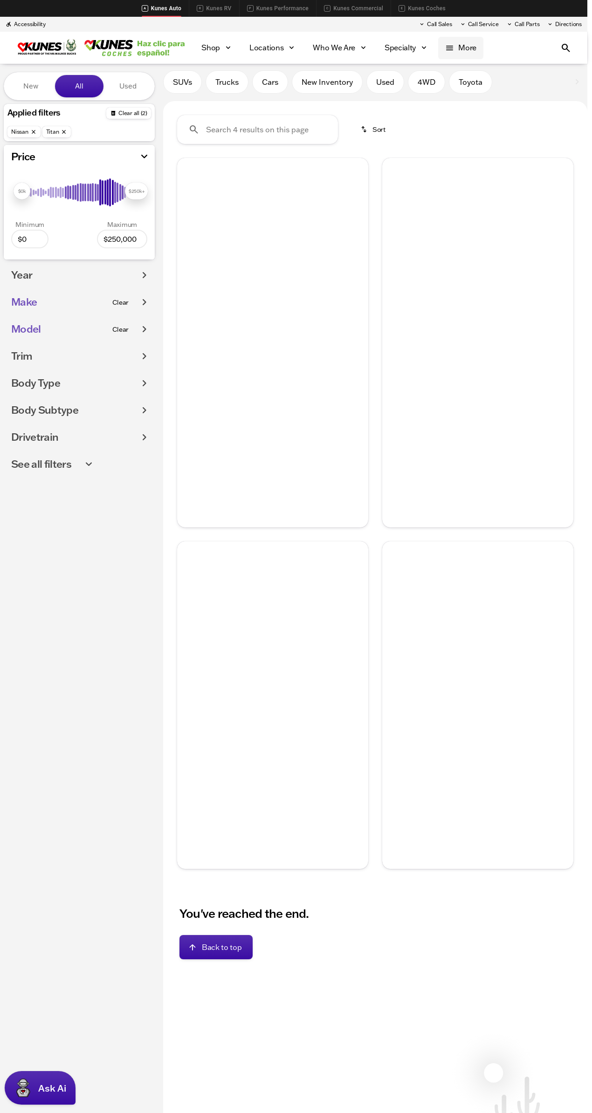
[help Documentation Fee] (191, 426)
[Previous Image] (190, 234)
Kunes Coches (422, 8)
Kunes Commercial (353, 8)
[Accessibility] (26, 24)
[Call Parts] (523, 24)
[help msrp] (191, 410)
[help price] (191, 441)
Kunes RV (214, 8)
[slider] (22, 191)
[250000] (122, 239)
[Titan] (56, 131)
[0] (29, 239)
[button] (191, 234)
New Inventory (327, 86)
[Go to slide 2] (257, 294)
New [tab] (30, 86)
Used (385, 86)
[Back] (128, 113)
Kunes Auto (161, 8)
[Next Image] (355, 234)
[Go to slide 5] (299, 294)
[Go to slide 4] (285, 294)
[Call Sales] (435, 24)
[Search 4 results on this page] (257, 134)
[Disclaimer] (192, 786)
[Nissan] (24, 131)
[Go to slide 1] (243, 294)
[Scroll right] (358, 333)
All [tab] (79, 86)
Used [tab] (128, 86)
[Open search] (565, 48)
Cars (270, 86)
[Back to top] (216, 951)
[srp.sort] (374, 133)
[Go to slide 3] (271, 294)
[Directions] (564, 24)
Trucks (227, 86)
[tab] (228, 385)
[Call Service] (479, 24)
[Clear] (120, 302)
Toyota (470, 86)
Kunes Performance (278, 8)
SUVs (182, 86)
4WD (426, 86)
